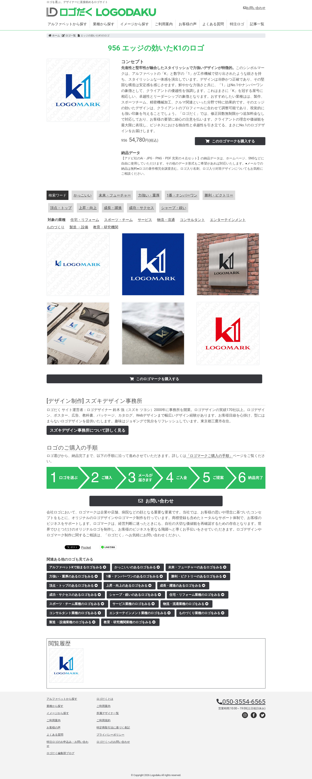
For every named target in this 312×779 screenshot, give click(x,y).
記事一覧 (257, 24)
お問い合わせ (254, 8)
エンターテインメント (228, 220)
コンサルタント (192, 220)
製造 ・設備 (78, 227)
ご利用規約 (103, 720)
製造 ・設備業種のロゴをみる (72, 622)
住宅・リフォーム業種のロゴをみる (196, 595)
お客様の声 (188, 24)
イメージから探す (134, 24)
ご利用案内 (164, 24)
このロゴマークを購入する (230, 141)
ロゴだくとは (105, 698)
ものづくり (55, 227)
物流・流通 (166, 220)
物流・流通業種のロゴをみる (185, 604)
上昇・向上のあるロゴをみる (128, 585)
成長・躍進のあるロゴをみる (182, 585)
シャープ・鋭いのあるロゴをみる (135, 595)
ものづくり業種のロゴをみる (201, 613)
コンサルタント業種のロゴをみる (75, 613)
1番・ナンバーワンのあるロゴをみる (134, 576)
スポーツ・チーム (118, 220)
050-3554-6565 (243, 701)
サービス (145, 220)
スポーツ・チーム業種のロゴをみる (76, 604)
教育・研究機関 (105, 227)
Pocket (86, 547)
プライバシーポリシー (110, 734)
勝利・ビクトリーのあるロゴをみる (198, 576)
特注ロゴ (237, 24)
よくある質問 (213, 24)
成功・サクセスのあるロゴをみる (75, 595)
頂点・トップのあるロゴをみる (73, 585)
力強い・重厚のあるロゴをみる (73, 576)
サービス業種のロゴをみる (133, 604)
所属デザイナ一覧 (108, 713)
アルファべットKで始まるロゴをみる (77, 567)
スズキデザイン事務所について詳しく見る (87, 430)
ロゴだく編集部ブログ (60, 753)
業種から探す (103, 24)
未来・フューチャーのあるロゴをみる (197, 567)
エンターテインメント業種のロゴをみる (140, 613)
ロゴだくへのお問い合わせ (113, 741)
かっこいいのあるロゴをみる (137, 567)
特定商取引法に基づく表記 (113, 727)
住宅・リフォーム (84, 220)
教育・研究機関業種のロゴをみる (129, 622)
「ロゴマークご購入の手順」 (209, 456)
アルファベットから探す (67, 24)
